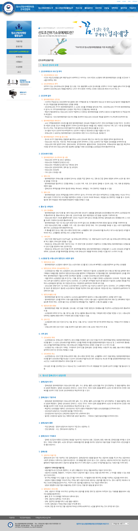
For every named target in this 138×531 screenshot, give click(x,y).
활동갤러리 (89, 8)
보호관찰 (19, 57)
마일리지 (132, 8)
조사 (19, 72)
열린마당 (123, 8)
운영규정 (19, 46)
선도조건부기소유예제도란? (19, 52)
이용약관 (12, 518)
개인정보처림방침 (25, 518)
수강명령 (19, 67)
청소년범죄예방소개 (45, 8)
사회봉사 (19, 62)
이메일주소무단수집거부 (43, 518)
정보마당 (98, 8)
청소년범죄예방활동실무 (64, 8)
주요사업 (79, 8)
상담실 (106, 8)
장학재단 (114, 8)
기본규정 (19, 41)
